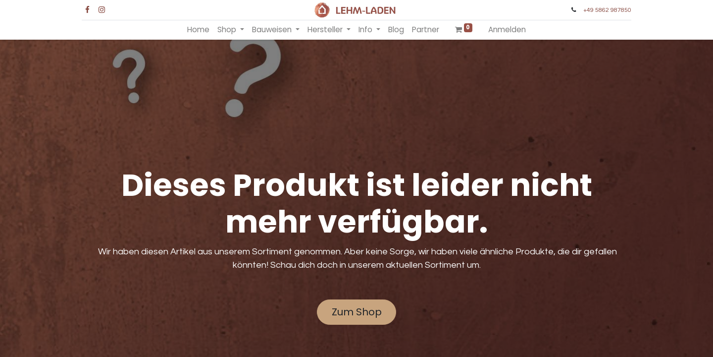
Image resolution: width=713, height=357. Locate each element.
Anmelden (507, 29)
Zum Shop (357, 312)
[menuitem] (198, 30)
